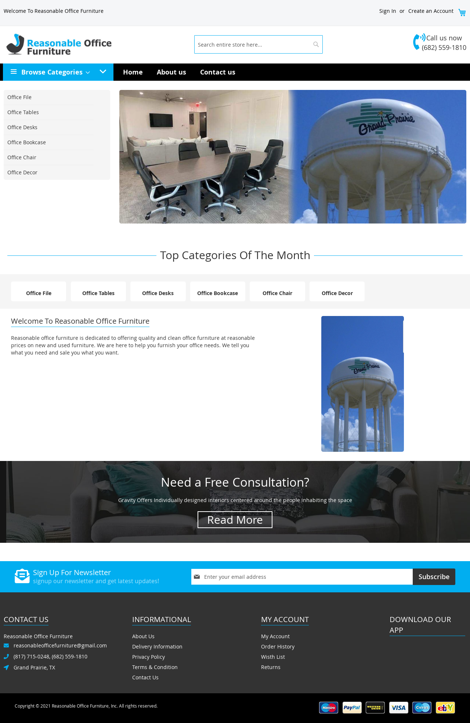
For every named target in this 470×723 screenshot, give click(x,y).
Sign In (387, 10)
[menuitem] (53, 72)
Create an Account (430, 10)
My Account (275, 636)
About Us (143, 636)
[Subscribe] (434, 576)
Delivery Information (157, 646)
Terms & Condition (155, 667)
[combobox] (258, 44)
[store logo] (96, 44)
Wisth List (273, 656)
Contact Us (145, 677)
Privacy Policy (148, 656)
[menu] (235, 72)
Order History (277, 646)
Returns (271, 667)
